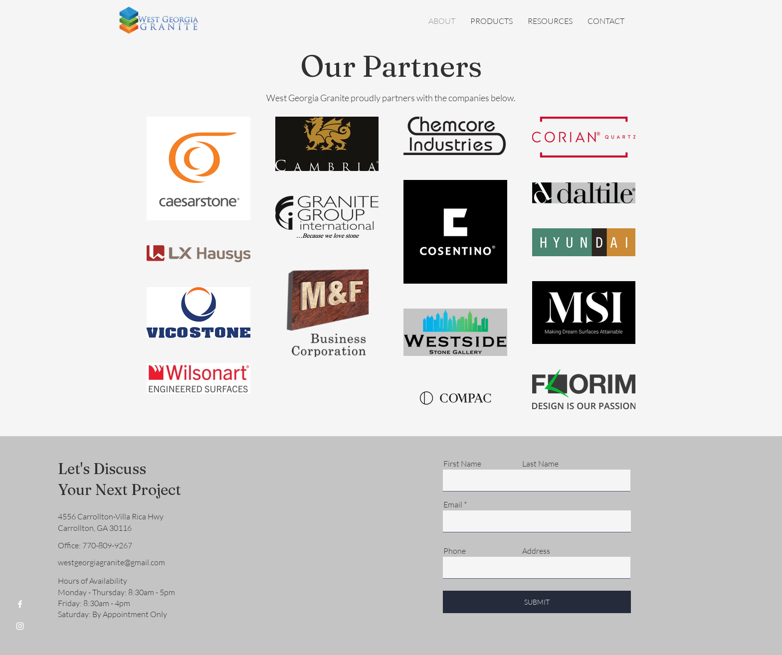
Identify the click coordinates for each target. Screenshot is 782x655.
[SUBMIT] (537, 602)
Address (536, 551)
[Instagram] (20, 626)
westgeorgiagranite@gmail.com (111, 562)
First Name (462, 464)
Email (452, 504)
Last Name (540, 464)
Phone (454, 551)
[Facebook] (20, 604)
